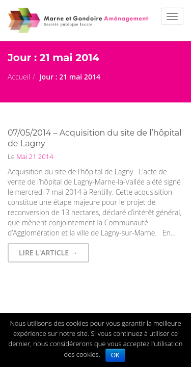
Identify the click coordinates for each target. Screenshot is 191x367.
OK (115, 355)
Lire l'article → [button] (48, 252)
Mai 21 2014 (34, 156)
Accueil (19, 77)
